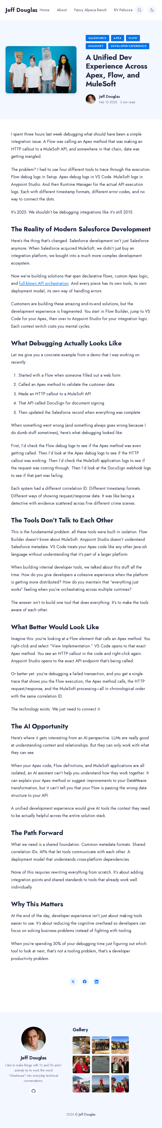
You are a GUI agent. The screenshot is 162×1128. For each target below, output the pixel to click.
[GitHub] (33, 1091)
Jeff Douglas (21, 10)
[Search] (139, 10)
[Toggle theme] (151, 10)
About (62, 10)
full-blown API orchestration (44, 283)
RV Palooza (123, 10)
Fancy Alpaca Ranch (90, 10)
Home (45, 10)
